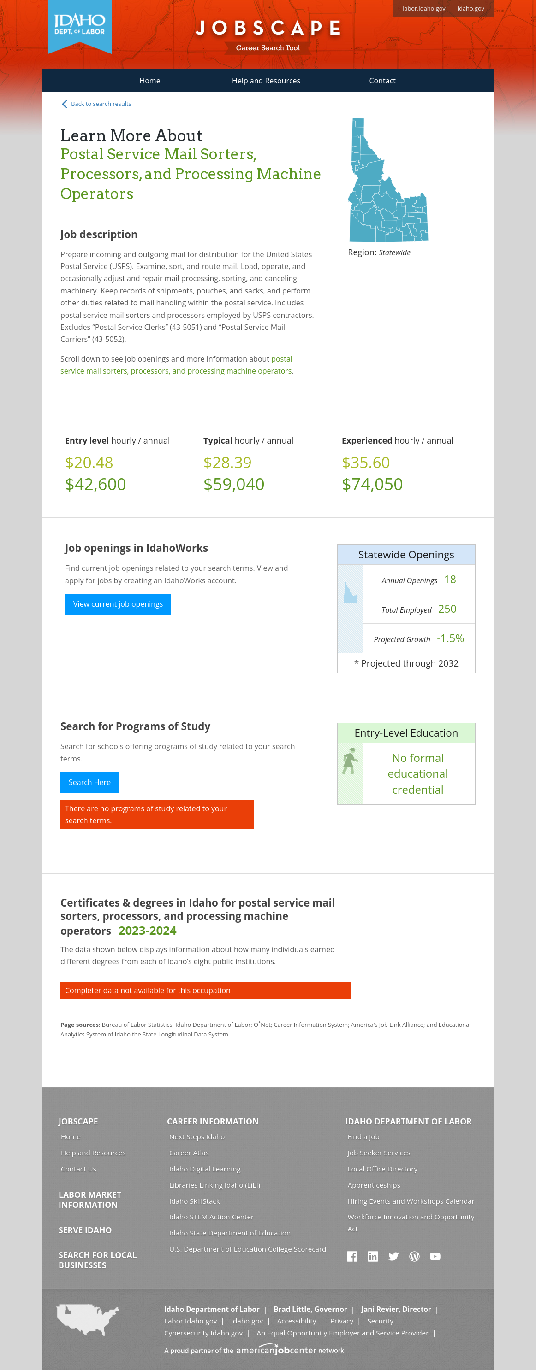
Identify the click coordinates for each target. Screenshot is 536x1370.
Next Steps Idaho (197, 1136)
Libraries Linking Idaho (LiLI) (214, 1184)
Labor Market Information (90, 1199)
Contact (382, 81)
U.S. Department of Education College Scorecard (247, 1248)
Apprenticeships (374, 1184)
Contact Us (78, 1168)
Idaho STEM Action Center (211, 1216)
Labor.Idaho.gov (190, 1320)
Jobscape (78, 1121)
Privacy (341, 1320)
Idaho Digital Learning (205, 1168)
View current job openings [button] (118, 604)
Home (149, 81)
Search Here (90, 782)
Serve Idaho (85, 1229)
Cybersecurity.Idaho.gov (203, 1332)
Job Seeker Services (379, 1152)
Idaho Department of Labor (408, 1121)
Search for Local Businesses (98, 1259)
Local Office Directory (382, 1168)
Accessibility (296, 1320)
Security (380, 1320)
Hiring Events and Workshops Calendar (411, 1201)
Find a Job (364, 1136)
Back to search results (95, 104)
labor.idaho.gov (424, 8)
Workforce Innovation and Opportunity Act (411, 1222)
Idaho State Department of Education (230, 1232)
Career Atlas (189, 1152)
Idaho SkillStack (194, 1201)
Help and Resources (266, 81)
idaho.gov (471, 8)
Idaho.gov (247, 1320)
